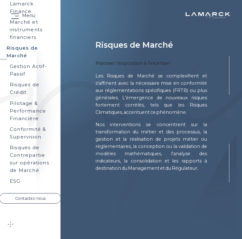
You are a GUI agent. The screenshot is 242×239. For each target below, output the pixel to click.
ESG (15, 181)
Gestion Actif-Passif (28, 70)
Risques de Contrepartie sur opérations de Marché (29, 158)
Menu (28, 15)
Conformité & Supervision (28, 133)
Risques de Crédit (24, 88)
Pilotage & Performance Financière (28, 110)
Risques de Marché (22, 52)
